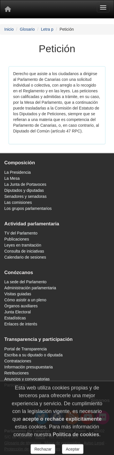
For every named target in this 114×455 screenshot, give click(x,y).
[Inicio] (7, 9)
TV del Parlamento (20, 233)
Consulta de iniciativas (24, 251)
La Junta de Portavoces (25, 184)
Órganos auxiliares (21, 306)
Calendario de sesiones (25, 257)
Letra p (47, 29)
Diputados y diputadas (24, 190)
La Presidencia (17, 172)
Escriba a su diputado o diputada (33, 355)
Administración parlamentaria (30, 288)
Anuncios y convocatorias (27, 379)
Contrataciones (17, 361)
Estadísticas (15, 318)
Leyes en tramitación (22, 245)
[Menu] (103, 7)
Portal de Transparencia (25, 349)
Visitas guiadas (17, 294)
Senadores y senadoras (25, 196)
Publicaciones (16, 239)
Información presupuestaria (28, 367)
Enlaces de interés (20, 324)
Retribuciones (16, 373)
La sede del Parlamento (25, 282)
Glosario (27, 29)
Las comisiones (18, 202)
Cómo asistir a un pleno (25, 300)
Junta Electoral (17, 312)
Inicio (9, 29)
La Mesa (12, 178)
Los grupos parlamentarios (28, 208)
